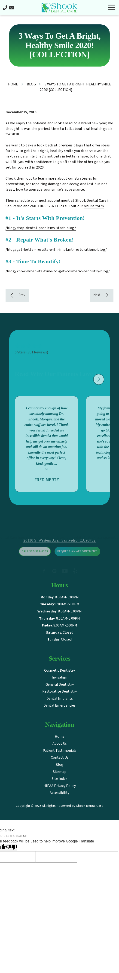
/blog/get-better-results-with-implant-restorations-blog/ (56, 249)
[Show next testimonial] (98, 384)
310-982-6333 (48, 206)
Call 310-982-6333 (34, 559)
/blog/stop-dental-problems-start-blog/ (41, 227)
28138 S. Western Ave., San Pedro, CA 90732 (59, 548)
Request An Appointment (77, 559)
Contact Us (11, 7)
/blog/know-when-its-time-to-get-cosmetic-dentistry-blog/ (58, 271)
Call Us (5, 7)
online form (94, 206)
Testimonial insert (46, 474)
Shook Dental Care (91, 200)
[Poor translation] (11, 847)
